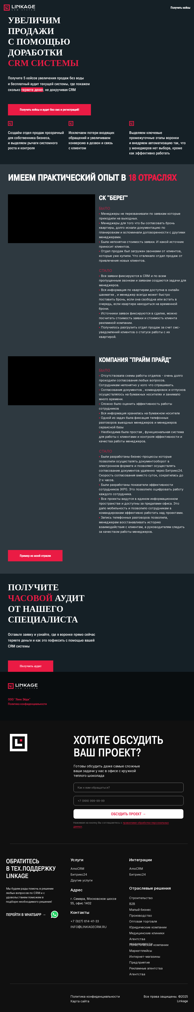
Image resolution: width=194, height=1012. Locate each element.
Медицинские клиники (146, 933)
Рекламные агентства (146, 968)
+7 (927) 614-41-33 (84, 921)
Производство (140, 915)
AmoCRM (77, 868)
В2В (132, 904)
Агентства (137, 974)
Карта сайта (79, 1001)
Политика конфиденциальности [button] (27, 704)
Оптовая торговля (143, 921)
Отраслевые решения (150, 888)
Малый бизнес (140, 910)
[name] (129, 787)
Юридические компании (148, 927)
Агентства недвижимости (141, 941)
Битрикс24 (78, 874)
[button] (49, 109)
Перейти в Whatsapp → (26, 914)
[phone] (129, 800)
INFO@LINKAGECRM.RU (88, 927)
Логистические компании (148, 945)
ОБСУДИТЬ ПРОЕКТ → (128, 814)
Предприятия (139, 962)
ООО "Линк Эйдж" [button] (19, 699)
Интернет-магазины (144, 956)
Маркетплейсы (140, 951)
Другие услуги (81, 880)
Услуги (76, 860)
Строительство (141, 898)
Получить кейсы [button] (180, 7)
